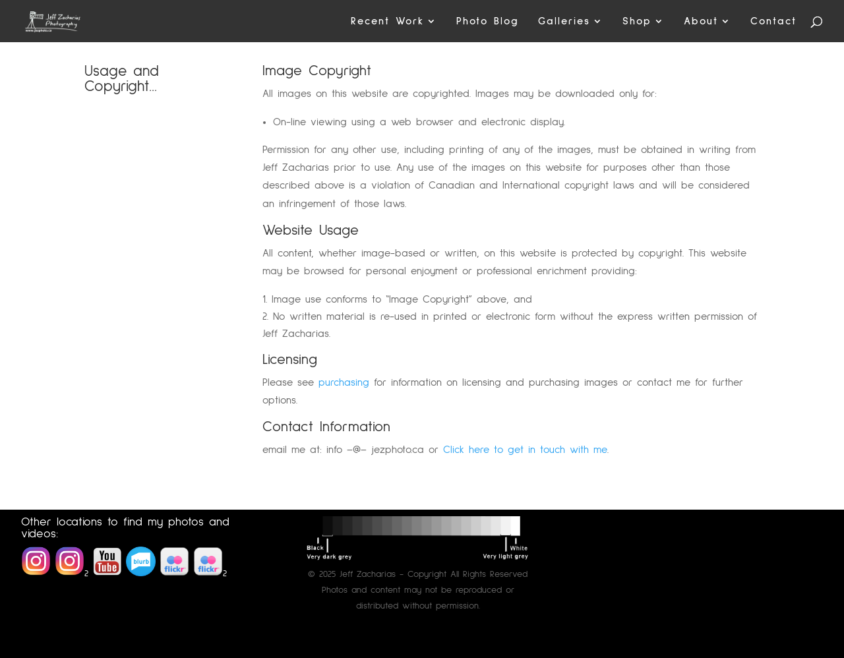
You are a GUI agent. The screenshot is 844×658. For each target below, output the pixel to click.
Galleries (564, 21)
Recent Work (387, 21)
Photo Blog (487, 21)
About (701, 21)
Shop (636, 21)
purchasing (343, 382)
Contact (773, 21)
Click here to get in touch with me (525, 449)
